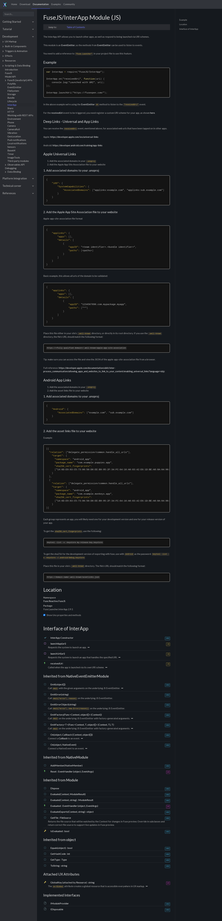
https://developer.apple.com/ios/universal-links (74, 136)
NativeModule (77, 757)
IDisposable (56, 909)
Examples (56, 4)
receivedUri (57, 112)
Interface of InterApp (188, 29)
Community (69, 4)
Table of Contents (76, 27)
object (90, 811)
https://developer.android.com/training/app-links (77, 145)
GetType (55, 859)
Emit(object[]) (57, 684)
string (64, 865)
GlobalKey (56, 882)
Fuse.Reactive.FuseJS (54, 601)
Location (183, 24)
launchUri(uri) (57, 653)
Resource (81, 882)
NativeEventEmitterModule (87, 676)
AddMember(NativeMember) (66, 765)
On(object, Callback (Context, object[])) (71, 734)
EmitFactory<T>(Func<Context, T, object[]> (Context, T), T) (82, 724)
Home (14, 4)
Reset (53, 771)
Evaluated (55, 806)
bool (66, 831)
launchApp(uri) (58, 643)
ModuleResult (85, 800)
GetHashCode (58, 854)
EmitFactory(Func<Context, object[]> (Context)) (76, 714)
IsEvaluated (56, 831)
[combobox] (18, 14)
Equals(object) (58, 848)
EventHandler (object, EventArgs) (76, 771)
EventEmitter (68, 45)
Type (64, 859)
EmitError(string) (59, 694)
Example (183, 19)
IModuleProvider (59, 903)
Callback (63, 738)
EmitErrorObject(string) (63, 704)
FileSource (65, 817)
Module (72, 780)
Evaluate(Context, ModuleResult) (68, 794)
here (152, 112)
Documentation (41, 4)
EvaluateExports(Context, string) (68, 811)
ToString (55, 865)
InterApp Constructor (61, 637)
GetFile (54, 817)
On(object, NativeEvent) (63, 744)
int (68, 854)
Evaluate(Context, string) (63, 800)
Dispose (54, 788)
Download (25, 4)
